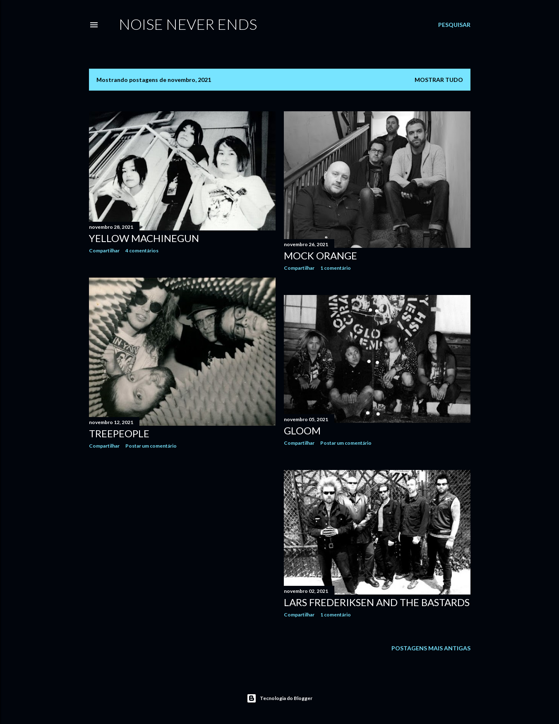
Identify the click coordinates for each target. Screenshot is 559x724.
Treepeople (119, 433)
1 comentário (335, 268)
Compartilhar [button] (104, 250)
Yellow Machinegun (144, 238)
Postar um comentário (151, 446)
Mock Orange (320, 255)
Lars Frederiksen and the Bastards (377, 602)
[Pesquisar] (454, 25)
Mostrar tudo (439, 79)
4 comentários (141, 250)
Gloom (302, 430)
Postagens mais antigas (430, 648)
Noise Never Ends (188, 24)
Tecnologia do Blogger (279, 698)
